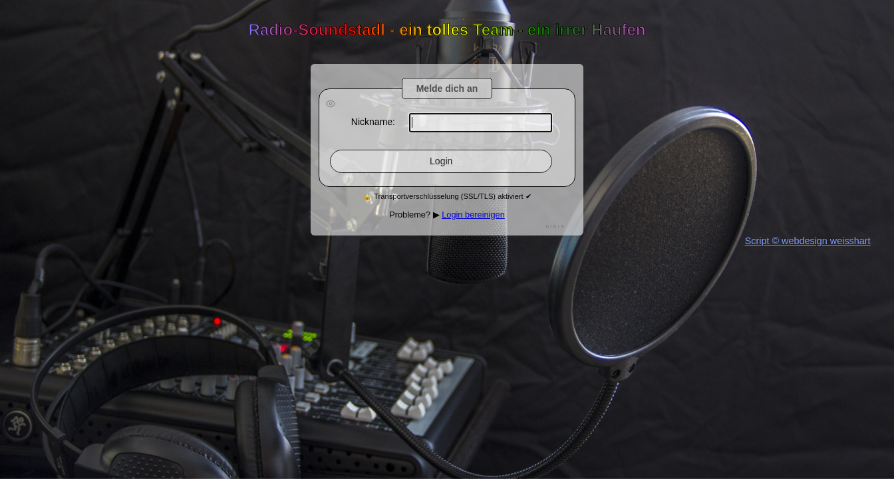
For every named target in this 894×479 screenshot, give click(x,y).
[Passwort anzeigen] (330, 104)
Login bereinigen (473, 215)
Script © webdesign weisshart (808, 241)
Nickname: (373, 121)
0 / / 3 (555, 227)
